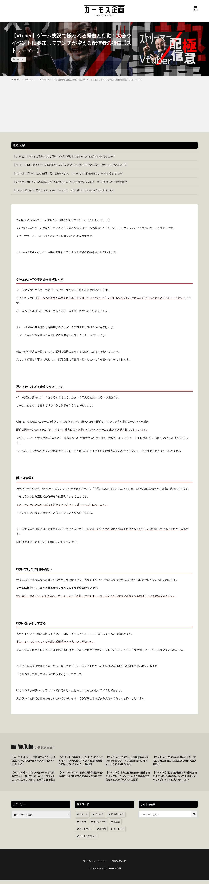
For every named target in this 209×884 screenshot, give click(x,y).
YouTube (19, 59)
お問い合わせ (119, 864)
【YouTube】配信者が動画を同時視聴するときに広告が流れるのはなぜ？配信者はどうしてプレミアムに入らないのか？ (175, 779)
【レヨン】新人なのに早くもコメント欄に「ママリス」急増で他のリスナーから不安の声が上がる (63, 190)
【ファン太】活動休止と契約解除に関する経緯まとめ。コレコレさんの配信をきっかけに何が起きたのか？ (68, 173)
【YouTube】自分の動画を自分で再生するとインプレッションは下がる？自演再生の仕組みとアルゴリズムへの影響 (128, 777)
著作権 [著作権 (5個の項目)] (101, 833)
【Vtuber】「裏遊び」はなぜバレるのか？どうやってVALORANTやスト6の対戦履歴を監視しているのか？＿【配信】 (81, 761)
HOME (17, 79)
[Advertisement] (104, 106)
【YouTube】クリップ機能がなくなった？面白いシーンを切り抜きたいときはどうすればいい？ (33, 761)
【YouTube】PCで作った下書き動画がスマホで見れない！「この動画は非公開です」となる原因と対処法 (128, 761)
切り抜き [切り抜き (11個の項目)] (98, 819)
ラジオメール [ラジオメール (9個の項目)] (98, 826)
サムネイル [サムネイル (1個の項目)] (116, 833)
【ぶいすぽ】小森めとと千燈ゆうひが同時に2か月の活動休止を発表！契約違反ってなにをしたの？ (64, 156)
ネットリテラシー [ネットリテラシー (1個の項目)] (87, 840)
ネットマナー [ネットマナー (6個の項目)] (85, 833)
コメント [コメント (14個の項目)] (83, 819)
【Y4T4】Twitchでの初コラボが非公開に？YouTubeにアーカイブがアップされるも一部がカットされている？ (70, 164)
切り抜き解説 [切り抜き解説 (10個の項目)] (115, 819)
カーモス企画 (114, 872)
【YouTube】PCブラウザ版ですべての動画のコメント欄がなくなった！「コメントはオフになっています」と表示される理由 (33, 779)
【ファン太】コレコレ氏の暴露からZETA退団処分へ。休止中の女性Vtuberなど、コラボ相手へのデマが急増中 (70, 181)
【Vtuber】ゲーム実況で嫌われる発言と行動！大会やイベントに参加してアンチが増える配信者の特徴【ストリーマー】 (91, 79)
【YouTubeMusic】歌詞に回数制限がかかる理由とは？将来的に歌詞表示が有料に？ (81, 777)
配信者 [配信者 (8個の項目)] (115, 826)
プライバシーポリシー (95, 864)
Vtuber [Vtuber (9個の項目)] (82, 826)
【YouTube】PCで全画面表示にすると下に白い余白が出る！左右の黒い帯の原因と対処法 (175, 761)
